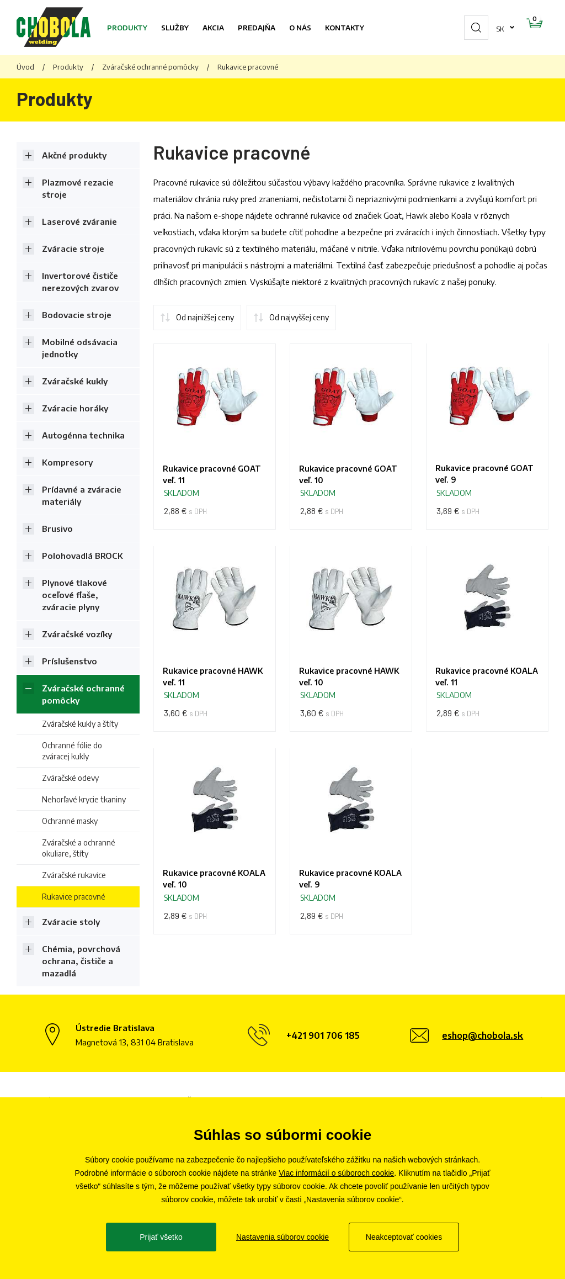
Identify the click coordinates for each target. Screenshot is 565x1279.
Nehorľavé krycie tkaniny (84, 799)
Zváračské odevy (70, 778)
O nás (300, 27)
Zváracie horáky (75, 408)
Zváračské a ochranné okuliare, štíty (78, 848)
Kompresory (67, 462)
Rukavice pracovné (73, 896)
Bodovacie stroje (76, 315)
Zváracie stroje (73, 248)
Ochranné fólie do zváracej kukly (72, 751)
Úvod (25, 66)
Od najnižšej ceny (205, 317)
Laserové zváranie (79, 221)
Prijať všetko (161, 1237)
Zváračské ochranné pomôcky (150, 66)
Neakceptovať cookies (404, 1237)
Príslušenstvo (69, 661)
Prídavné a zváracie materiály (81, 495)
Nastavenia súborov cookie (282, 1237)
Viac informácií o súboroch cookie (336, 1173)
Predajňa (256, 27)
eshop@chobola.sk (482, 1035)
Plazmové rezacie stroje (78, 188)
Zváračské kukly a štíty (80, 723)
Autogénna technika (83, 435)
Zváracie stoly (71, 922)
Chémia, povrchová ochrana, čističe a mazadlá (81, 961)
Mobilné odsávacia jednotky (80, 348)
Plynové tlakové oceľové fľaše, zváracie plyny (74, 595)
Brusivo (57, 528)
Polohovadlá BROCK (82, 556)
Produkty (127, 27)
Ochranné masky (70, 821)
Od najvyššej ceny (299, 317)
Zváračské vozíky (77, 634)
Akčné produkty (74, 155)
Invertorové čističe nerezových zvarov (80, 282)
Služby (175, 27)
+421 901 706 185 (323, 1035)
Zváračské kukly (75, 381)
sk (465, 27)
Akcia (213, 27)
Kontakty (344, 27)
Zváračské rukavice (74, 875)
